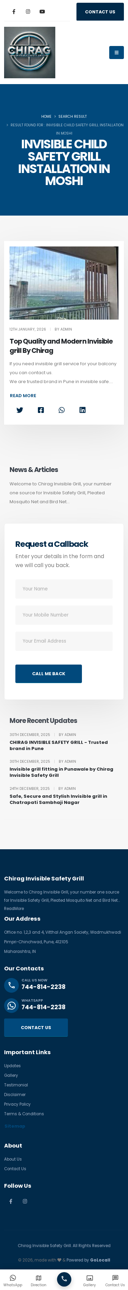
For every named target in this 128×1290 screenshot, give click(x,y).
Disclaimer (15, 1094)
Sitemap (14, 1126)
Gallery (11, 1075)
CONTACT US (100, 12)
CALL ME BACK (48, 673)
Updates (12, 1066)
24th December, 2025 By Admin (43, 788)
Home (46, 116)
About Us (13, 1159)
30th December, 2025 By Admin (43, 734)
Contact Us (15, 1169)
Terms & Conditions (24, 1114)
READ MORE (23, 395)
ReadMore (14, 908)
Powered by (88, 1260)
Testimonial (16, 1085)
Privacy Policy (17, 1104)
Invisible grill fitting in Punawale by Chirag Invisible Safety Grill (61, 772)
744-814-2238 (44, 987)
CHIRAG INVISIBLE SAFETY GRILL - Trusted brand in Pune (59, 745)
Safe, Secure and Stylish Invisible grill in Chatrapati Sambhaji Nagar (58, 799)
